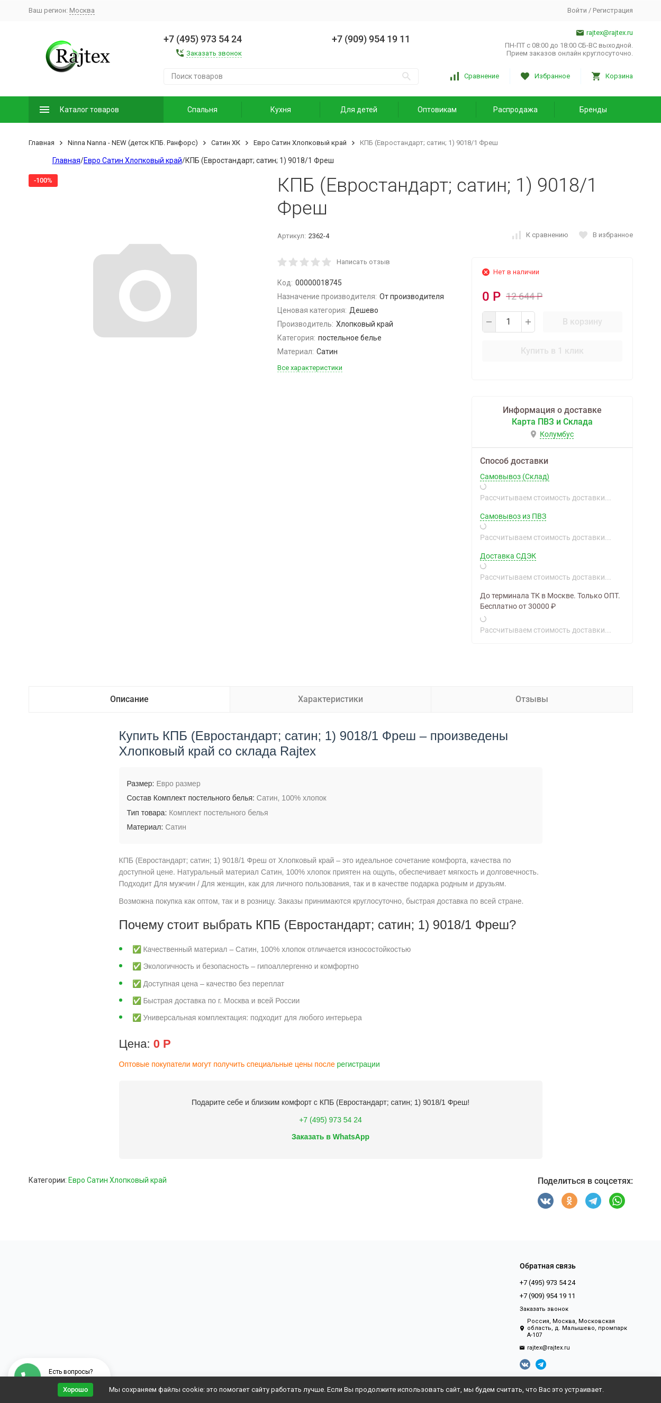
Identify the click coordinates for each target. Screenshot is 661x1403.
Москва (82, 10)
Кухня (280, 109)
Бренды (593, 109)
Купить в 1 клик (552, 351)
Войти (577, 10)
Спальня (202, 109)
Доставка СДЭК (508, 556)
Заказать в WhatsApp (330, 1136)
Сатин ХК (225, 143)
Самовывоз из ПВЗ (513, 516)
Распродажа (515, 109)
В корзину (582, 322)
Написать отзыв (363, 262)
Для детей (358, 109)
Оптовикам (437, 109)
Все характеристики (309, 368)
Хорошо (75, 1389)
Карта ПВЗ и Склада (552, 422)
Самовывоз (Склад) (514, 476)
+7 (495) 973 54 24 (330, 1120)
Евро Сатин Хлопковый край (300, 143)
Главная (42, 143)
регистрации (358, 1064)
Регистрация (613, 10)
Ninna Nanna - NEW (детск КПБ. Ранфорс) (133, 143)
